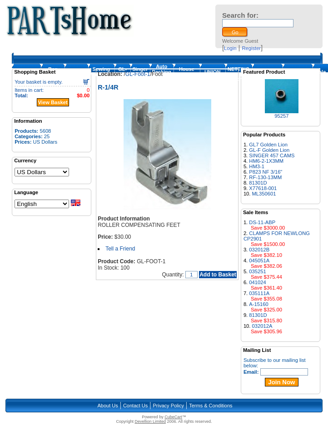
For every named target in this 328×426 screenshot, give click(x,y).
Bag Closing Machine (53, 74)
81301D (258, 182)
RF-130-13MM (265, 177)
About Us (107, 405)
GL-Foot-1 (122, 74)
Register (251, 48)
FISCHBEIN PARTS (267, 74)
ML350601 (264, 193)
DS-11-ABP (262, 222)
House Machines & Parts (186, 74)
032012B (259, 249)
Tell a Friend (120, 249)
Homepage (26, 74)
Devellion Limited (150, 421)
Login (230, 48)
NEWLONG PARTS (297, 74)
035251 (257, 271)
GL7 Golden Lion (268, 144)
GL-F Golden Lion (269, 150)
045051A (259, 260)
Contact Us (135, 405)
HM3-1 (256, 166)
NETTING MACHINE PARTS (238, 74)
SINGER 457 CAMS (271, 155)
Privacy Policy (168, 405)
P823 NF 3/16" (265, 172)
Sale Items (321, 74)
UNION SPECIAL (213, 74)
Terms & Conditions (210, 405)
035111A (259, 293)
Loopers (76, 74)
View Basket (53, 102)
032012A (262, 326)
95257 (281, 116)
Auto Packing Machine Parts (162, 74)
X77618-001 (263, 188)
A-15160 (258, 304)
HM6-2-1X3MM (266, 161)
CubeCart (173, 417)
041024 (257, 282)
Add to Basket (217, 274)
